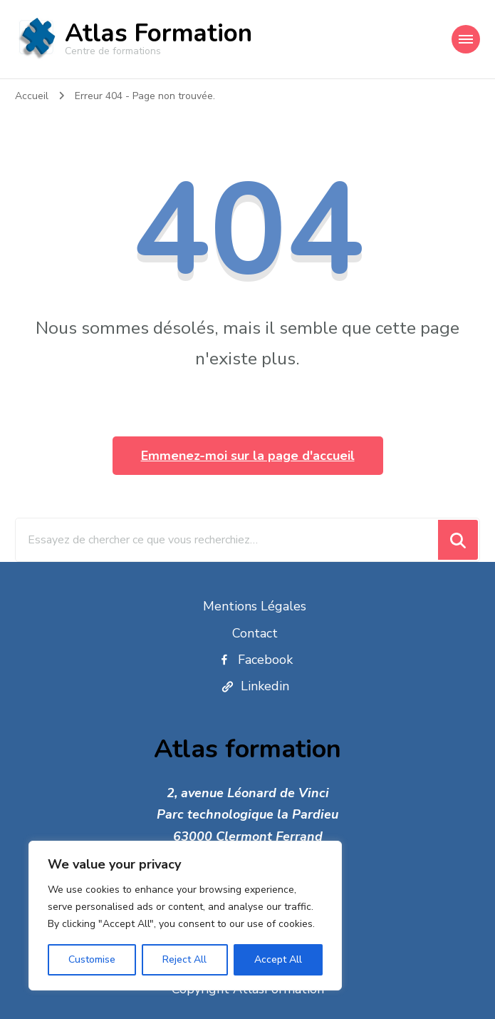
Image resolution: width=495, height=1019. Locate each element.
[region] (185, 915)
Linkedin (254, 686)
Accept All (278, 959)
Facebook (255, 659)
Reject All (184, 959)
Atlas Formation (158, 33)
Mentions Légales (254, 606)
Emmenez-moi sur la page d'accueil (248, 455)
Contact (255, 633)
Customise (91, 959)
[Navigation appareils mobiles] (466, 39)
